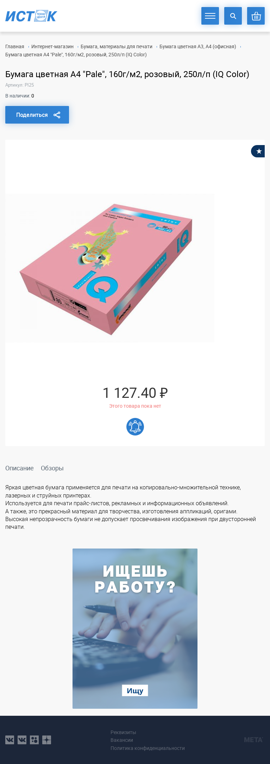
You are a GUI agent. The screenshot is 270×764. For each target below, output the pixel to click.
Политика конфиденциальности (148, 748)
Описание (19, 468)
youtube (46, 739)
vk (9, 739)
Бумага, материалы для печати (116, 46)
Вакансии (122, 740)
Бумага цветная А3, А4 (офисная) (197, 46)
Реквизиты (123, 732)
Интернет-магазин (52, 46)
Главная (14, 46)
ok (34, 739)
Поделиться (32, 115)
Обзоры (52, 468)
